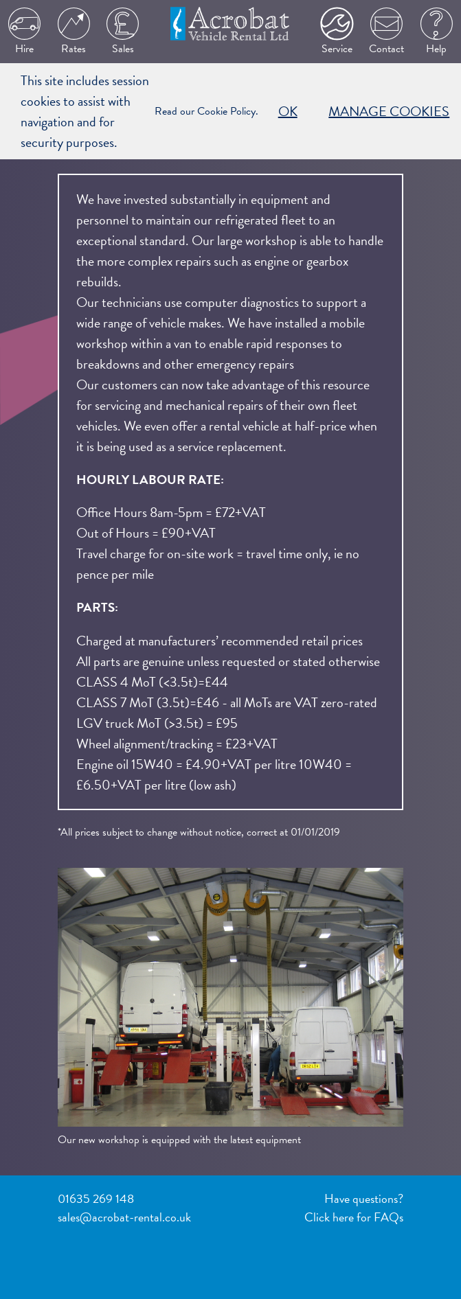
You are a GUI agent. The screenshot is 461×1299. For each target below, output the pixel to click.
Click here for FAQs (353, 1217)
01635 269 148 (96, 1198)
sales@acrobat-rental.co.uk (124, 1217)
